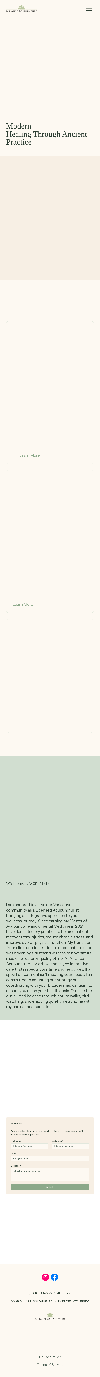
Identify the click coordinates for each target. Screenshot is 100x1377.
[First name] (29, 1146)
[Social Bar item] (45, 1277)
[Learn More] (29, 455)
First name (16, 1141)
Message (16, 1165)
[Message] (50, 1175)
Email (14, 1153)
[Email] (49, 1158)
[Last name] (70, 1146)
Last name (57, 1141)
